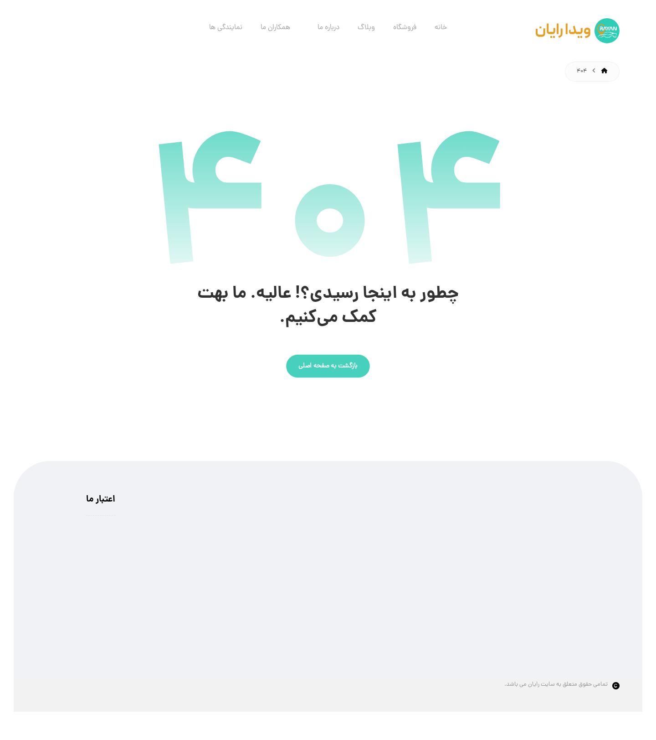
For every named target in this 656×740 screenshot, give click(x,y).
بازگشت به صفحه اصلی (328, 367)
